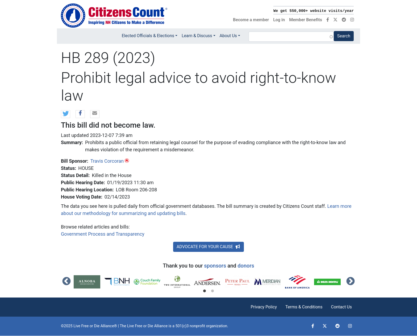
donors (245, 265)
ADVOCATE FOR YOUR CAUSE (208, 246)
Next (350, 281)
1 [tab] (204, 291)
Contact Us (341, 306)
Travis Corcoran (107, 161)
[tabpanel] (89, 281)
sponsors (215, 265)
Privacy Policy (264, 306)
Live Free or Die (140, 326)
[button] (65, 114)
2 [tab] (212, 291)
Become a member (251, 19)
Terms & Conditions (304, 306)
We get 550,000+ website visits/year (313, 11)
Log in (279, 19)
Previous (66, 281)
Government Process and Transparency (102, 234)
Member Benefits (305, 19)
